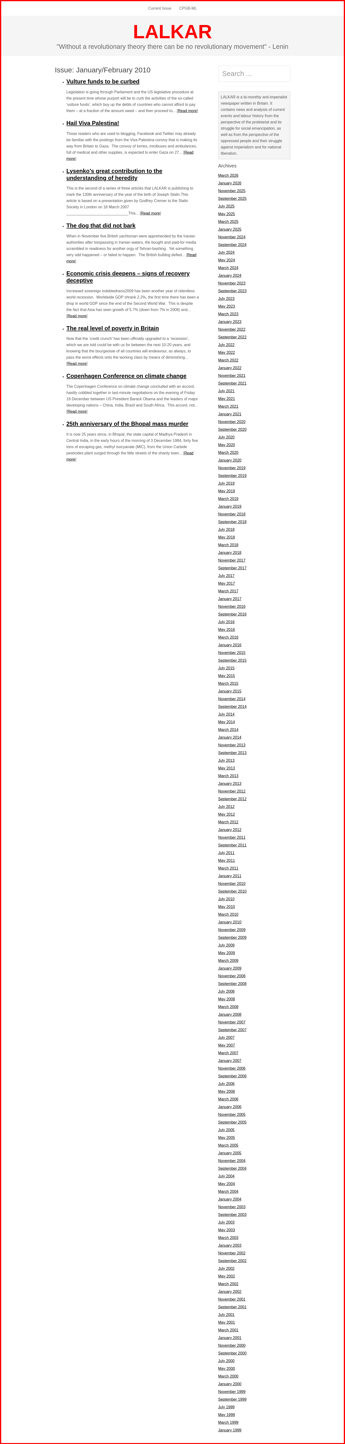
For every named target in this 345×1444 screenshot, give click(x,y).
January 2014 (230, 737)
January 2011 (230, 876)
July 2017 (226, 575)
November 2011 (232, 837)
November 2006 (232, 1068)
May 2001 (226, 1322)
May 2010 (226, 906)
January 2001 (230, 1338)
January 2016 (230, 645)
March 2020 (228, 452)
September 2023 (232, 291)
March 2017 (228, 591)
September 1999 (232, 1399)
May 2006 (226, 1091)
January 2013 (230, 783)
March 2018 (228, 545)
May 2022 (226, 352)
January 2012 (230, 829)
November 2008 (232, 976)
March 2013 (228, 776)
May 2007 (226, 1045)
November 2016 (232, 606)
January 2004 (230, 1199)
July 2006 (226, 1083)
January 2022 (230, 368)
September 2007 (232, 1030)
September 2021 (232, 383)
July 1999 (226, 1407)
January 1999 (230, 1430)
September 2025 (232, 198)
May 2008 (226, 999)
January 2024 (230, 275)
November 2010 (232, 883)
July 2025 (226, 206)
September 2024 (232, 244)
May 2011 (226, 860)
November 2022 (232, 329)
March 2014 (228, 729)
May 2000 (226, 1368)
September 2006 (232, 1076)
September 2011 (232, 845)
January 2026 (230, 183)
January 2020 (230, 460)
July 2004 (226, 1176)
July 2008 (226, 991)
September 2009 (232, 937)
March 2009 (228, 960)
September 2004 (232, 1168)
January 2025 (230, 229)
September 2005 (232, 1122)
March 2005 (228, 1145)
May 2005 (226, 1137)
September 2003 (232, 1214)
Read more (187, 110)
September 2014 (232, 706)
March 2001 (228, 1330)
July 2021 (226, 391)
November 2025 (232, 191)
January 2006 (230, 1107)
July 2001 (226, 1314)
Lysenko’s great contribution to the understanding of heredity (115, 174)
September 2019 (232, 475)
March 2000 (228, 1376)
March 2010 (228, 914)
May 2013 (226, 768)
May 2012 (226, 814)
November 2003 (232, 1207)
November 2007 (232, 1022)
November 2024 (232, 237)
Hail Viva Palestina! (93, 123)
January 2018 (230, 552)
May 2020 (226, 445)
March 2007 (228, 1053)
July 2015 (226, 668)
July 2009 (226, 945)
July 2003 (226, 1222)
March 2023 (228, 314)
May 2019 (226, 491)
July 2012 (226, 806)
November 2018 (232, 514)
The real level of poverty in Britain (113, 328)
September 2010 (232, 891)
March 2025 (228, 221)
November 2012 (232, 791)
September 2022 (232, 337)
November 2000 (232, 1345)
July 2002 (226, 1268)
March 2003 (228, 1237)
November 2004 (232, 1160)
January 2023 (230, 321)
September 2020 (232, 429)
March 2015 (228, 683)
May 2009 (226, 953)
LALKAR (172, 31)
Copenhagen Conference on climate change (127, 376)
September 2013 (232, 753)
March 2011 (228, 868)
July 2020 (226, 437)
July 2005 (226, 1130)
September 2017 (232, 568)
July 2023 (226, 298)
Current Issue (159, 8)
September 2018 (232, 522)
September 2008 (232, 983)
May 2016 (226, 629)
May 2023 (226, 306)
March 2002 (228, 1284)
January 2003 (230, 1245)
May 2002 (226, 1276)
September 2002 (232, 1261)
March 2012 (228, 822)
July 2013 (226, 760)
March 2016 (228, 637)
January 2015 (230, 691)
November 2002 (232, 1253)
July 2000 (226, 1361)
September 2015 (232, 660)
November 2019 (232, 468)
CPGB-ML (188, 8)
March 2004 (228, 1191)
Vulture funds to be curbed (103, 81)
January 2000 (230, 1384)
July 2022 (226, 345)
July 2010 (226, 899)
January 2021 (230, 414)
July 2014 (226, 714)
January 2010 (230, 922)
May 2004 (226, 1184)
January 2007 (230, 1060)
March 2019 (228, 498)
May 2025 (226, 214)
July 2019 (226, 483)
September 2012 (232, 799)
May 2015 (226, 676)
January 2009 (230, 968)
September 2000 (232, 1353)
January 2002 (230, 1291)
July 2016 (226, 622)
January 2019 (230, 506)
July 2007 (226, 1037)
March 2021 (228, 406)
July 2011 (226, 853)
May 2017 (226, 583)
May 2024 (226, 260)
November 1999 (232, 1391)
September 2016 (232, 614)
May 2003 (226, 1230)
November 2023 (232, 283)
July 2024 (226, 252)
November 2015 (232, 652)
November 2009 (232, 930)
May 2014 (226, 722)
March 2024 (228, 268)
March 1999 (228, 1422)
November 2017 (232, 560)
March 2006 (228, 1099)
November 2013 (232, 745)
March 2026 (228, 175)
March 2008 (228, 1007)
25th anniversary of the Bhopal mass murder (127, 423)
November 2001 (232, 1299)
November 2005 (232, 1114)
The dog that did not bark (101, 225)
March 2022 (228, 360)
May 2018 (226, 537)
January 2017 (230, 599)
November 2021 (232, 375)
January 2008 (230, 1014)
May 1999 (226, 1414)
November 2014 (232, 699)
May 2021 (226, 398)
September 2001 (232, 1307)
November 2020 (232, 422)
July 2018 (226, 529)
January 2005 (230, 1153)
